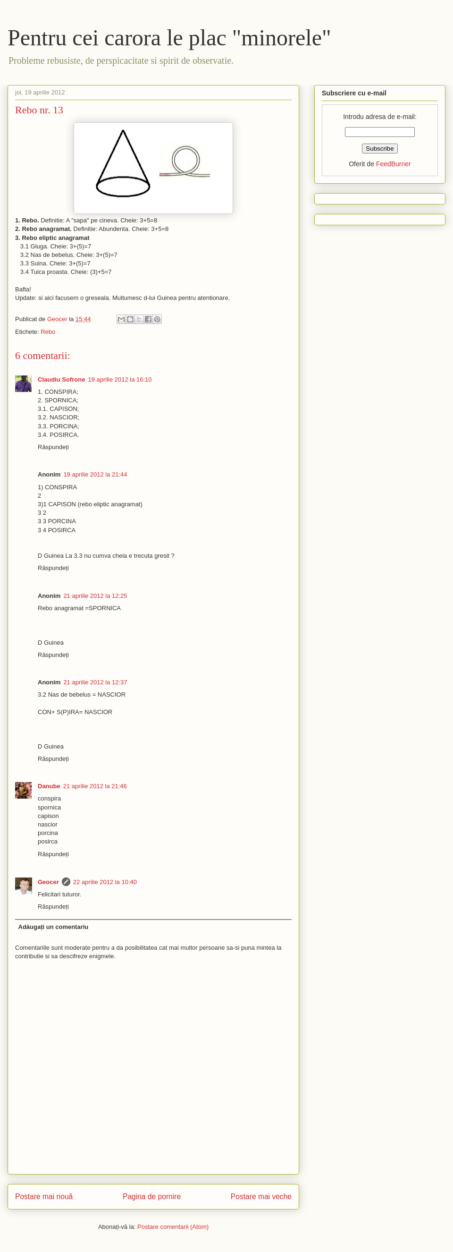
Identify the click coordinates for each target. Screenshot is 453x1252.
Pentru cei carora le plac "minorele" (169, 37)
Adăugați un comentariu (53, 926)
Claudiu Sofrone (61, 379)
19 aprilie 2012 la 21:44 (95, 474)
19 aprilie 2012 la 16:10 (119, 379)
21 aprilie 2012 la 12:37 (95, 682)
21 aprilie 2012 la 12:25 (95, 595)
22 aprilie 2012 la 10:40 (105, 882)
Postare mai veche (261, 1196)
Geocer (48, 882)
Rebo (48, 331)
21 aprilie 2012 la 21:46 (95, 786)
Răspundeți (53, 447)
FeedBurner (393, 164)
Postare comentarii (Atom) (173, 1226)
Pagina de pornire (152, 1196)
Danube (49, 786)
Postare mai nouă (44, 1196)
